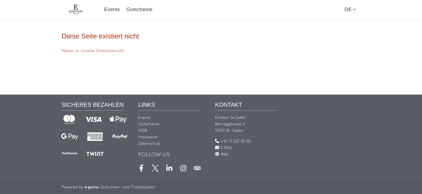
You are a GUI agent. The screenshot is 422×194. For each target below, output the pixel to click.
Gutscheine (139, 9)
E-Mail (223, 148)
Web (221, 155)
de (348, 9)
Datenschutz (149, 144)
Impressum (148, 137)
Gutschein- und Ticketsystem (120, 187)
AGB (142, 131)
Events (112, 9)
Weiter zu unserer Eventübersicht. (93, 51)
